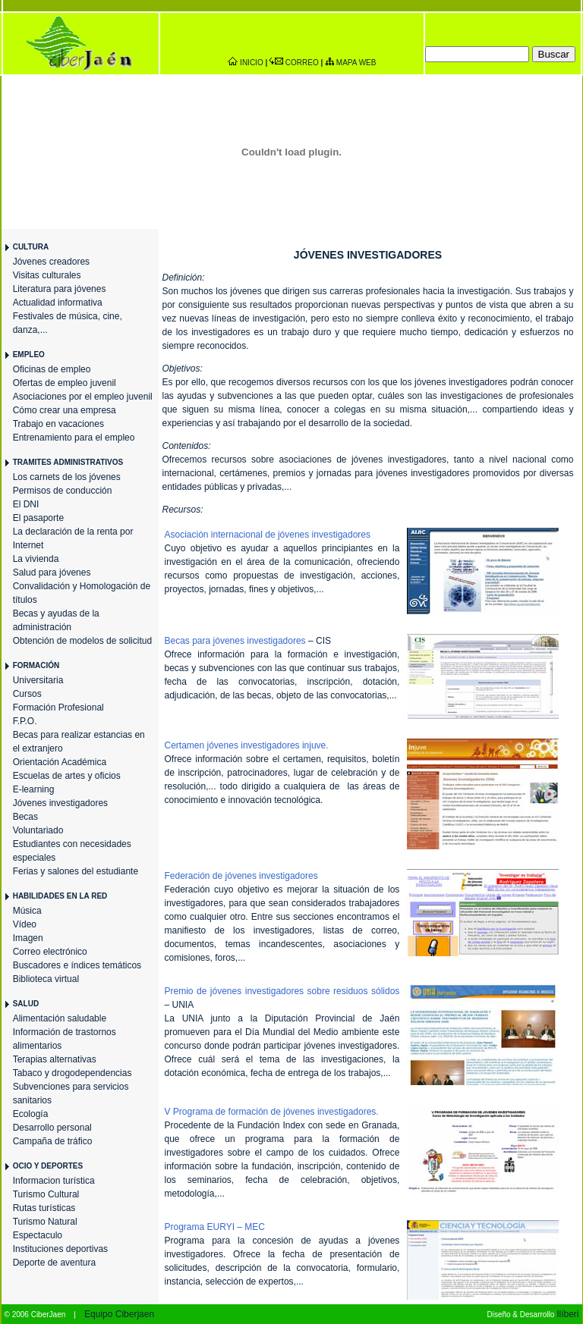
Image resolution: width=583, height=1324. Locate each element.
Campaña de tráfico (53, 1141)
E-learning (34, 789)
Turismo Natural (45, 1221)
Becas (25, 816)
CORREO (302, 62)
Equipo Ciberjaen (119, 1314)
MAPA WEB (356, 62)
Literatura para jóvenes (59, 289)
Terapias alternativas (54, 1059)
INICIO (251, 62)
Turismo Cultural (46, 1194)
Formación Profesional (58, 707)
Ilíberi (567, 1314)
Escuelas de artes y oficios (67, 775)
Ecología (31, 1114)
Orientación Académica (59, 762)
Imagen (28, 938)
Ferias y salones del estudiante (75, 871)
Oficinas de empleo (52, 369)
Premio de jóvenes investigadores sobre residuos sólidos (282, 991)
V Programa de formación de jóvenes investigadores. (272, 1111)
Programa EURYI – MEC (215, 1227)
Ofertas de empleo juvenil (64, 383)
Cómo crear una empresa (64, 410)
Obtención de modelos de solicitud (82, 640)
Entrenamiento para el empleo (74, 437)
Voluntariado (38, 830)
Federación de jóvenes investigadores (241, 876)
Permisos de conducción (62, 490)
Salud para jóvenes (52, 572)
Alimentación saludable (59, 1018)
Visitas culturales (47, 275)
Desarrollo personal (52, 1127)
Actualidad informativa (57, 302)
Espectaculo (37, 1235)
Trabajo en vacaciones (58, 424)
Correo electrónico (50, 951)
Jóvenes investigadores (60, 803)
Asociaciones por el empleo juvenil (83, 396)
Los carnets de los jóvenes (67, 477)
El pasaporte (38, 518)
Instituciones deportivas (60, 1249)
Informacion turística (54, 1180)
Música (27, 910)
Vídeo (24, 924)
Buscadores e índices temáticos (77, 965)
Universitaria (38, 680)
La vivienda (36, 559)
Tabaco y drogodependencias (72, 1073)
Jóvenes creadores (51, 261)
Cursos (27, 694)
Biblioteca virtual (46, 979)
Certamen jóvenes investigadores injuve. (247, 745)
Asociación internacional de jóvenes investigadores (268, 534)
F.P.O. (25, 721)
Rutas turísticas (44, 1208)
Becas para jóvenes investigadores (235, 640)
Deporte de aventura (54, 1262)
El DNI (26, 504)
